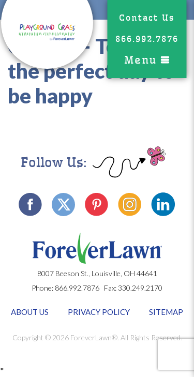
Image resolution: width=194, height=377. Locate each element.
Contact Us (146, 18)
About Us (30, 311)
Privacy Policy (99, 311)
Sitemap (166, 311)
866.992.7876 (146, 39)
